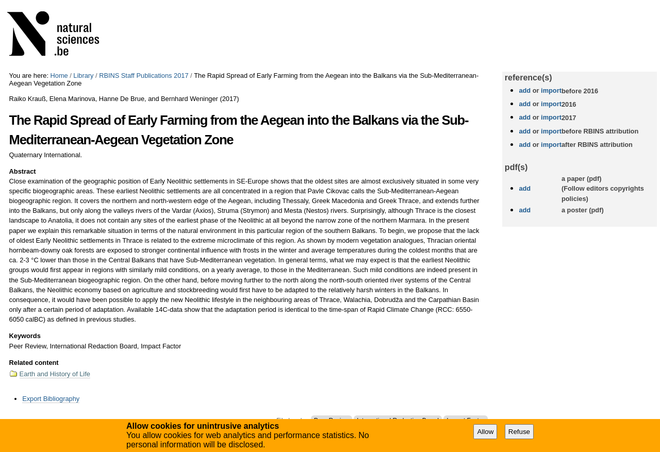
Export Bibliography (50, 399)
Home (59, 75)
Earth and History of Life (55, 374)
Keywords (25, 336)
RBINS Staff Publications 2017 (143, 75)
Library (83, 75)
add (525, 90)
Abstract (22, 171)
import (550, 90)
